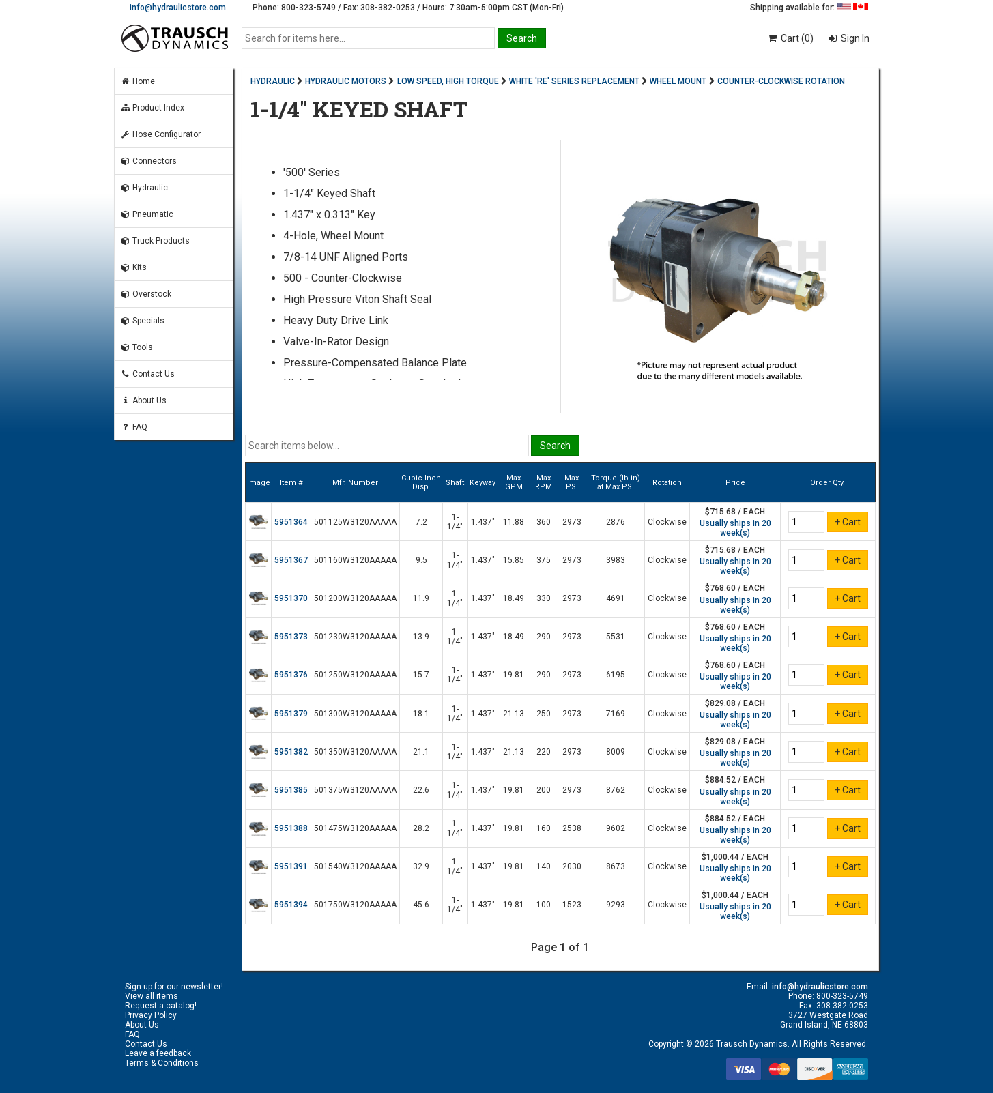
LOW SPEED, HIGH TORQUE (448, 81)
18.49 (513, 598)
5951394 (291, 904)
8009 (615, 752)
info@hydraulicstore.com (178, 7)
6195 (615, 675)
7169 (615, 713)
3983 (615, 560)
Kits (133, 267)
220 (543, 752)
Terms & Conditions (162, 1063)
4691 (615, 598)
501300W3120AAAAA (355, 713)
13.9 (421, 636)
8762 (615, 790)
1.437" (483, 522)
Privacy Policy (151, 1015)
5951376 (291, 675)
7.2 (421, 522)
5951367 (291, 560)
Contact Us (147, 374)
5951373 (291, 636)
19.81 (513, 675)
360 (543, 522)
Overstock (145, 294)
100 (543, 904)
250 (543, 713)
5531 (615, 636)
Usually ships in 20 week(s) (735, 528)
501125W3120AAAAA (355, 522)
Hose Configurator (160, 134)
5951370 (291, 598)
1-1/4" (455, 521)
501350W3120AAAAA (355, 752)
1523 (571, 904)
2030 (571, 866)
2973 (571, 522)
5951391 (291, 866)
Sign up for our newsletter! (174, 986)
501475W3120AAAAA (355, 828)
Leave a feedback (158, 1053)
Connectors (148, 161)
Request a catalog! (161, 1005)
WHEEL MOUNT (678, 81)
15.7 (421, 675)
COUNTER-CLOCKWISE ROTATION (781, 81)
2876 (615, 522)
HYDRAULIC (272, 81)
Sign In (854, 38)
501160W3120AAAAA (355, 560)
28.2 (421, 828)
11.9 (421, 598)
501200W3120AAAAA (355, 598)
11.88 (513, 522)
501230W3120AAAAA (355, 636)
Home (137, 81)
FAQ (133, 427)
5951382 (291, 752)
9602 (615, 828)
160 (543, 828)
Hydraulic (144, 187)
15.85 (513, 560)
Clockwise (667, 522)
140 (543, 866)
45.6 (421, 904)
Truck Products (155, 241)
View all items (151, 996)
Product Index (152, 108)
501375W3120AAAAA (355, 790)
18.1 (421, 713)
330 (543, 598)
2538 (571, 828)
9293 (615, 904)
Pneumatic (146, 214)
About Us (143, 400)
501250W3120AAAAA (355, 675)
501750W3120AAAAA (355, 904)
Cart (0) (790, 38)
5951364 (291, 522)
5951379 (291, 713)
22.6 (421, 790)
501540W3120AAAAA (355, 866)
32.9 (421, 866)
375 (543, 560)
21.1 (421, 752)
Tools (136, 347)
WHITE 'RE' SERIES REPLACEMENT (574, 81)
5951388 (291, 828)
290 (543, 636)
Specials (142, 320)
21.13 (513, 713)
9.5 (421, 560)
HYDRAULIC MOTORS (345, 81)
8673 (615, 866)
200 (543, 790)
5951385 (291, 790)
